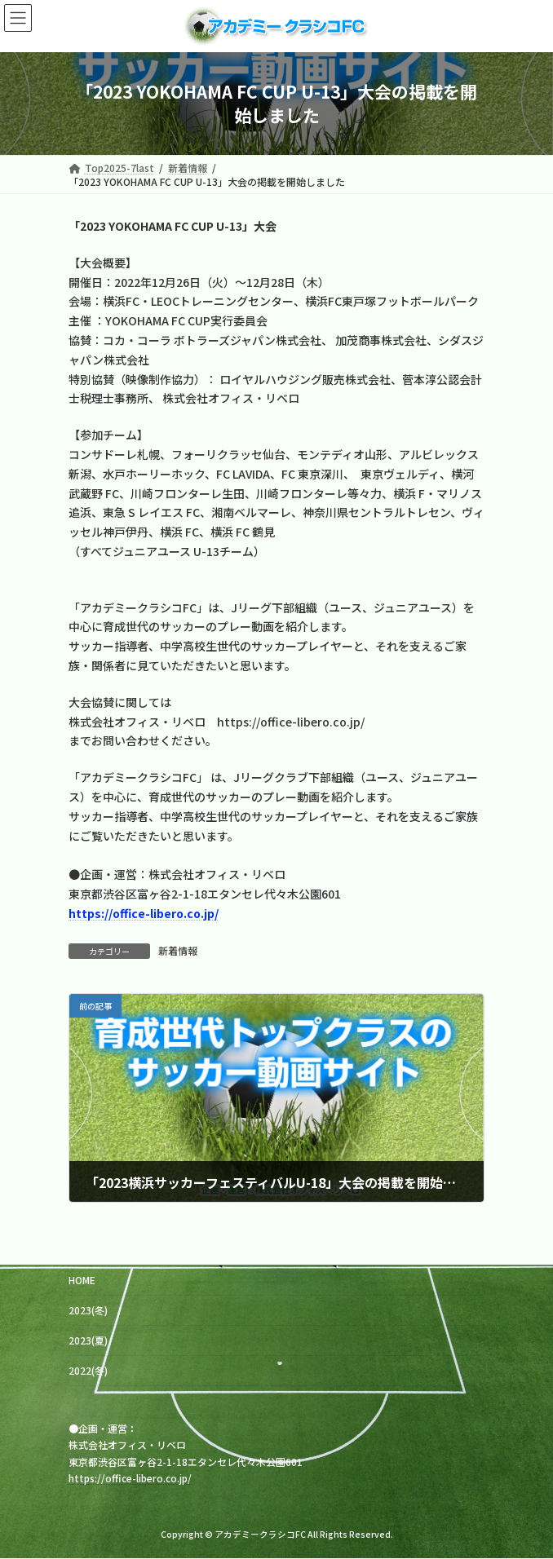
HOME (82, 1280)
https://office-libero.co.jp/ (130, 1478)
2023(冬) (88, 1310)
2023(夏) (88, 1340)
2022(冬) (88, 1370)
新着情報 (177, 950)
